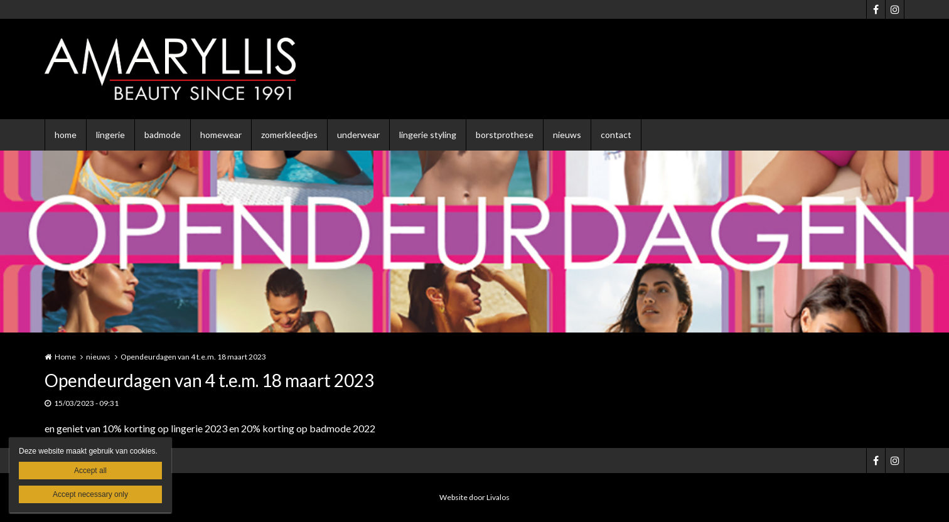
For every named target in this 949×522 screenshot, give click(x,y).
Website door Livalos (474, 497)
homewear (221, 134)
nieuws (567, 134)
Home (65, 356)
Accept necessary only (90, 494)
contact (616, 134)
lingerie (110, 134)
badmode (162, 134)
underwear (358, 134)
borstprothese (504, 134)
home (66, 134)
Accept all (90, 470)
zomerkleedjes (289, 134)
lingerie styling (427, 134)
